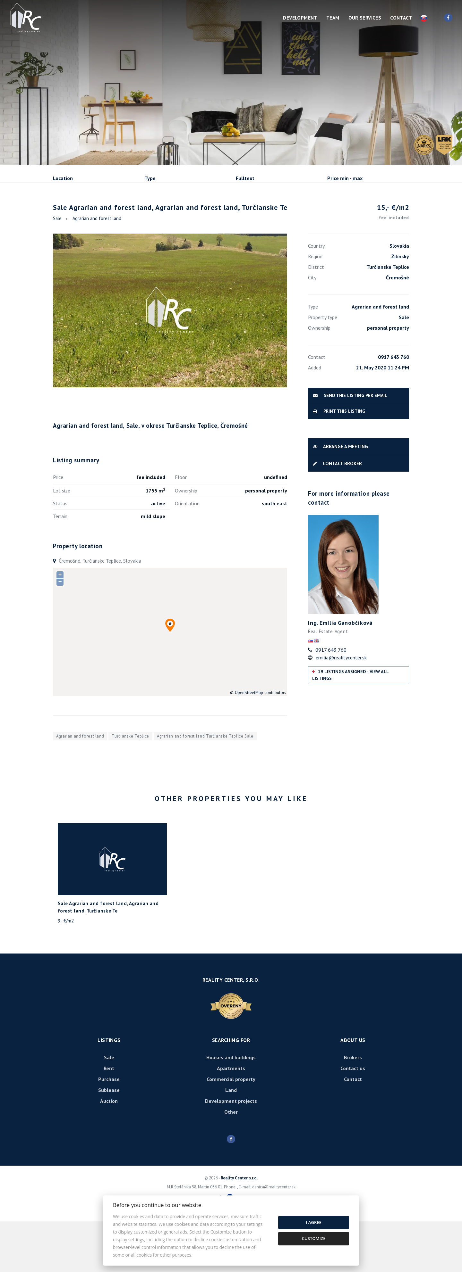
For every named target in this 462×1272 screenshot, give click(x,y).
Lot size (61, 541)
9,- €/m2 (66, 971)
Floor (181, 527)
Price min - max (345, 178)
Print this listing (339, 462)
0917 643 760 (330, 700)
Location (63, 178)
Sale (70, 213)
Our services (364, 18)
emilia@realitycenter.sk (341, 708)
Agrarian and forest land (97, 269)
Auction (109, 1151)
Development (300, 18)
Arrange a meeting (340, 497)
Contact (401, 18)
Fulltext (245, 178)
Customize (314, 1238)
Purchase (139, 213)
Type (150, 178)
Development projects (231, 1151)
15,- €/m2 (393, 263)
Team (332, 18)
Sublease (179, 213)
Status (60, 554)
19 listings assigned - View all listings (350, 725)
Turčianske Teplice (130, 786)
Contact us (352, 1119)
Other (231, 1162)
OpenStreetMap (249, 743)
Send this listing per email (350, 446)
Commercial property (231, 1130)
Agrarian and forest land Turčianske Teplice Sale (205, 786)
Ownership (186, 541)
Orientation (187, 554)
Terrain (60, 567)
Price (58, 527)
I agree (313, 1222)
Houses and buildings (231, 1108)
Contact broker (337, 514)
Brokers (353, 1108)
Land (231, 1140)
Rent (102, 213)
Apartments (231, 1119)
